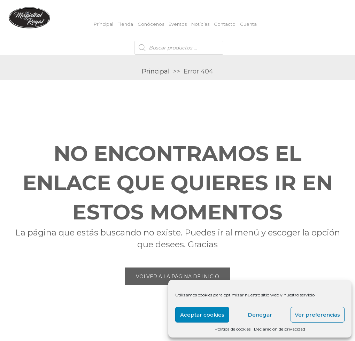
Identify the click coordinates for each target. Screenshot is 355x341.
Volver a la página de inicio (177, 276)
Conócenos (151, 24)
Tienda (125, 24)
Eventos (178, 24)
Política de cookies (232, 329)
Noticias (200, 24)
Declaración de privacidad (279, 329)
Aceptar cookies (202, 314)
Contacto (225, 24)
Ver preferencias (317, 314)
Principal (103, 24)
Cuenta (248, 24)
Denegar (260, 314)
